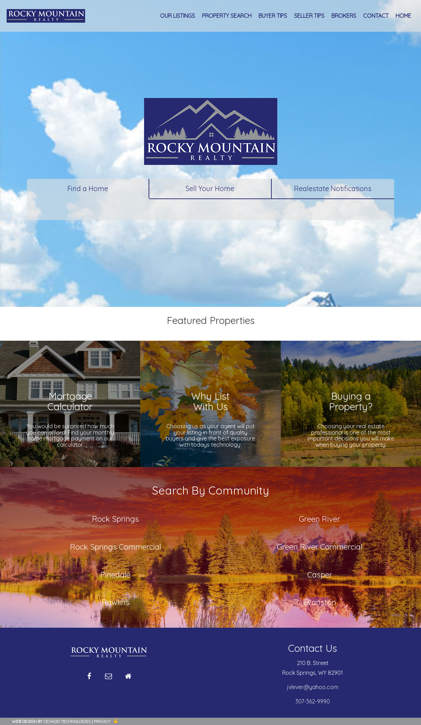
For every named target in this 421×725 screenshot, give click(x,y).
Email (108, 679)
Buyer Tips (272, 15)
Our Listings (177, 15)
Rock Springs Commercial (115, 547)
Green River (319, 519)
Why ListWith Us (210, 401)
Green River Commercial (319, 547)
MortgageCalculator (70, 401)
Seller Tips (309, 15)
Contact (376, 15)
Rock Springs (115, 519)
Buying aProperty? (351, 401)
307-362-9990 (312, 701)
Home (403, 15)
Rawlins (115, 602)
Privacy (102, 721)
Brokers (343, 15)
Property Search (226, 15)
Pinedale (115, 575)
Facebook (89, 679)
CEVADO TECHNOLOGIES (67, 721)
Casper (319, 575)
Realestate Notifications (332, 188)
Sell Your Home (210, 188)
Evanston (319, 602)
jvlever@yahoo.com (312, 687)
